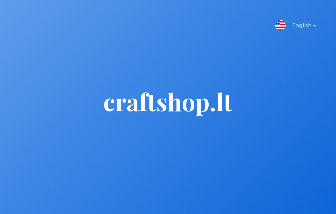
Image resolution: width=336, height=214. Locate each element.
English (299, 26)
